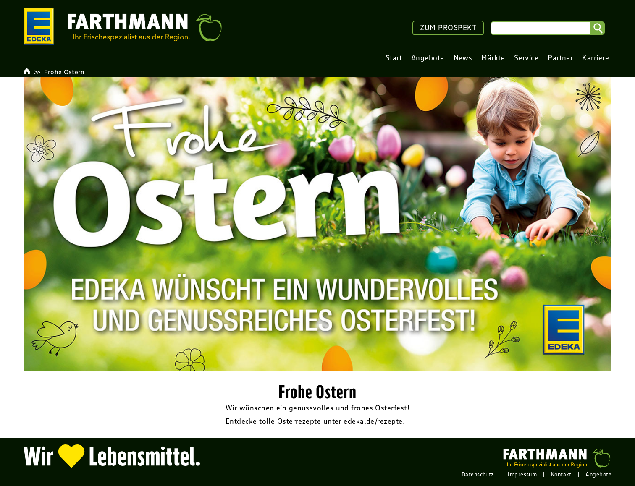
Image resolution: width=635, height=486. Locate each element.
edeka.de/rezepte (373, 421)
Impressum (522, 474)
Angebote (598, 474)
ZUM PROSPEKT (448, 27)
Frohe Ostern (64, 72)
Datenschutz (478, 474)
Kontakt (561, 474)
